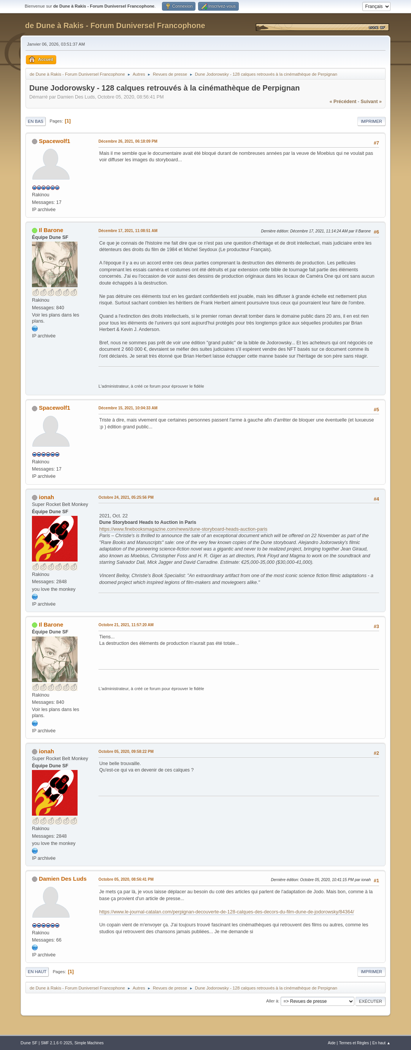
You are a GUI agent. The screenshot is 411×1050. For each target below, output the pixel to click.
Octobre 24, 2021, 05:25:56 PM (126, 497)
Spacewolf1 (54, 141)
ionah (46, 497)
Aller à (272, 1001)
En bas (35, 121)
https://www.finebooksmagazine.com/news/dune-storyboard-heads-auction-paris (183, 529)
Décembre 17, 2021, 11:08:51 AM (127, 231)
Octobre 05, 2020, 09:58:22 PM (126, 751)
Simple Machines (89, 1043)
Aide (331, 1043)
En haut (37, 971)
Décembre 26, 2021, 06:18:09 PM (127, 141)
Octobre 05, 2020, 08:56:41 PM (126, 879)
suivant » (371, 101)
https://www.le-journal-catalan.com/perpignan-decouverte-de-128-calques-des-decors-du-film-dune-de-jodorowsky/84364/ (226, 912)
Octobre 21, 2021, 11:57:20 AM (126, 625)
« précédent (343, 101)
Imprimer (371, 121)
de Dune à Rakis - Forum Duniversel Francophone (115, 25)
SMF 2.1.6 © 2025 (56, 1043)
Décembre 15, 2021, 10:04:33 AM (127, 408)
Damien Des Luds (63, 878)
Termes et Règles (354, 1043)
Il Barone (51, 230)
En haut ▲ (381, 1043)
